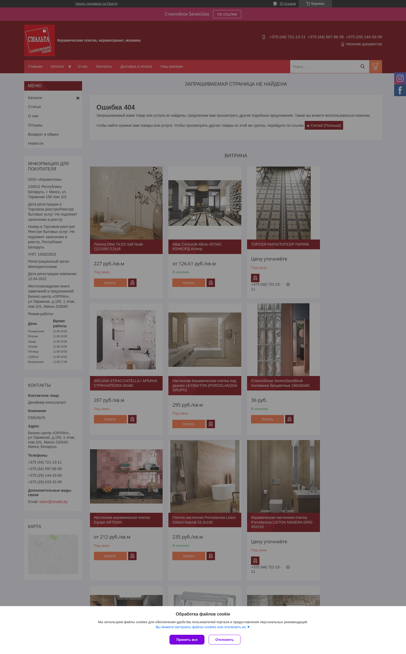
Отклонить (226, 640)
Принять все (187, 640)
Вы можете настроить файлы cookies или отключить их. (201, 628)
